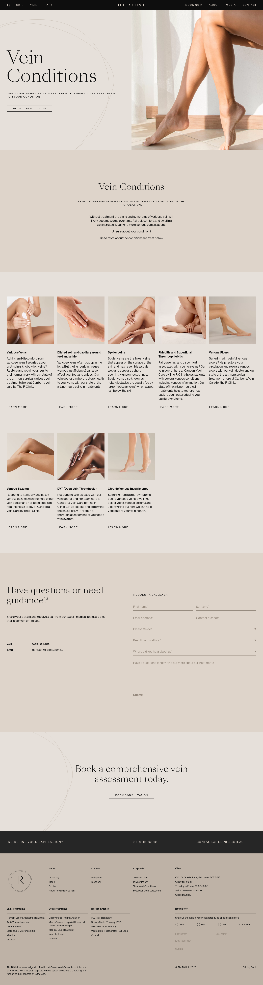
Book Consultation (29, 108)
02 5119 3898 (41, 643)
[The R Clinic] (131, 5)
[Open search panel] (8, 5)
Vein (33, 5)
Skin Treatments (16, 908)
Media (231, 5)
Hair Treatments (100, 908)
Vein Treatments (58, 908)
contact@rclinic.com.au (47, 649)
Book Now (193, 5)
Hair (48, 5)
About (214, 5)
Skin (19, 5)
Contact (249, 5)
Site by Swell (249, 967)
